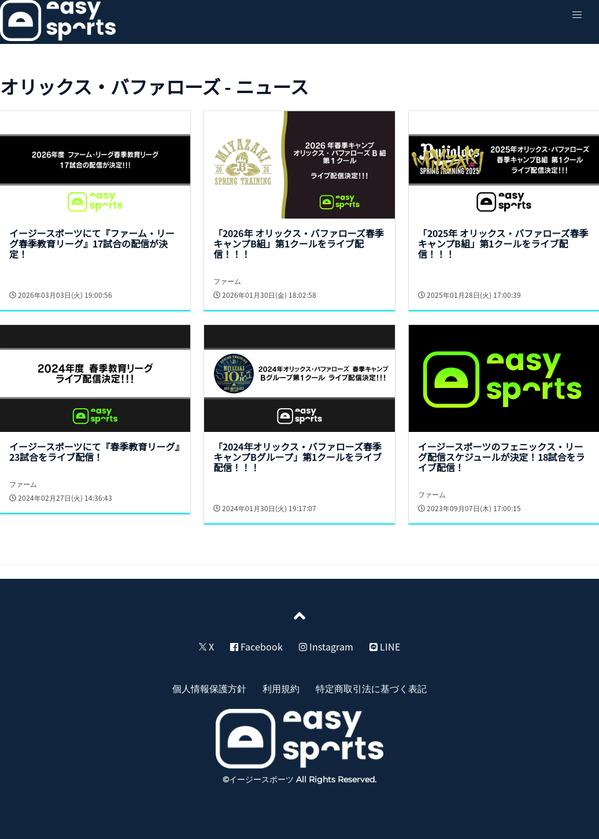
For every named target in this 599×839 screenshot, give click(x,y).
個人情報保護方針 (209, 688)
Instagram (326, 646)
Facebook (256, 646)
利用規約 (281, 688)
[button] (577, 15)
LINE (384, 646)
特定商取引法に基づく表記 (371, 688)
